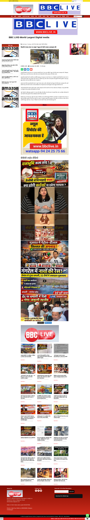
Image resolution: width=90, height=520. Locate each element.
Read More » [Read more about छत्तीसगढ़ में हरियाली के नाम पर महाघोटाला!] (23, 441)
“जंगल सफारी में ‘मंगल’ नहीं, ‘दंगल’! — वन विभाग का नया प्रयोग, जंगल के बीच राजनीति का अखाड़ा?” (28, 377)
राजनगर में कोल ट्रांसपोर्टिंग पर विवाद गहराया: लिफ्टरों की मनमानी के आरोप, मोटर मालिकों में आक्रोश (44, 356)
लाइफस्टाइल (52, 16)
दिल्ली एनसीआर (44, 44)
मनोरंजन (32, 16)
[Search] (83, 16)
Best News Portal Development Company (50, 516)
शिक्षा (48, 16)
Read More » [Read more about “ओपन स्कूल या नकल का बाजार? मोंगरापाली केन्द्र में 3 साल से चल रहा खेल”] (56, 359)
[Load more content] (40, 323)
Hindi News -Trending (26, 44)
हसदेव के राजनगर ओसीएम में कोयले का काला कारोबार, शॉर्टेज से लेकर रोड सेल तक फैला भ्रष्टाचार (44, 459)
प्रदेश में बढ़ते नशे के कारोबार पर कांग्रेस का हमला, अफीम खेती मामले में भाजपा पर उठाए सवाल (28, 397)
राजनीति (39, 16)
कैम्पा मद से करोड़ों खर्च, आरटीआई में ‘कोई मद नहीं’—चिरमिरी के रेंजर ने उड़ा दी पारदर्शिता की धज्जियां (44, 439)
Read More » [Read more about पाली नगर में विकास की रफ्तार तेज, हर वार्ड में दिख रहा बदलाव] (56, 420)
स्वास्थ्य (44, 16)
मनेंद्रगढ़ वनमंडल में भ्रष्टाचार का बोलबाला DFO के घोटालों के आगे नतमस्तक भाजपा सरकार (61, 459)
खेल (36, 16)
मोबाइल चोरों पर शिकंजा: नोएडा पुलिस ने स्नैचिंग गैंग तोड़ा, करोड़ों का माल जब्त (10, 66)
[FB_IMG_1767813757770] (44, 154)
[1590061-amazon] (10, 56)
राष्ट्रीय (15, 16)
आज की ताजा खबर (25, 16)
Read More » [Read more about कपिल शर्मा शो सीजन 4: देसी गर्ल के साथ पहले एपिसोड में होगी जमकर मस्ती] (56, 484)
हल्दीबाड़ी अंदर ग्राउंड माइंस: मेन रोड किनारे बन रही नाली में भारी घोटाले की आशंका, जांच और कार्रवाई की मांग (61, 439)
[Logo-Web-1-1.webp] (40, 341)
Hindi (74, 1)
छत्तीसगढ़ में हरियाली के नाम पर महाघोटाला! (28, 437)
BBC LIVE (61, 516)
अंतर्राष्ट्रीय (19, 16)
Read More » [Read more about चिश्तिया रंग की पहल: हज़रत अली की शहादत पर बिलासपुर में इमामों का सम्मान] (56, 380)
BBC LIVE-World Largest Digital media (29, 37)
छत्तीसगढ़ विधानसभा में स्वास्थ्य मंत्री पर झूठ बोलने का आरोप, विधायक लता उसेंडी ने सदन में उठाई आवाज (44, 377)
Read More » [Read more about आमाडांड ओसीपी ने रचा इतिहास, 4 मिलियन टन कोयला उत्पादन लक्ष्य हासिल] (23, 359)
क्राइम (57, 16)
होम (12, 16)
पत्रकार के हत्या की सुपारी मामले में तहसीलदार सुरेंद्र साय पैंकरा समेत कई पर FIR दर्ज (10, 60)
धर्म (60, 16)
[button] (22, 69)
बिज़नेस (63, 16)
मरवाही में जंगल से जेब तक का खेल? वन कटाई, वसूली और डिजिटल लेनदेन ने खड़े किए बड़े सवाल (60, 397)
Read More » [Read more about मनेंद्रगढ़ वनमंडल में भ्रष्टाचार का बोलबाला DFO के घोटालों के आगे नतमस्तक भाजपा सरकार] (56, 463)
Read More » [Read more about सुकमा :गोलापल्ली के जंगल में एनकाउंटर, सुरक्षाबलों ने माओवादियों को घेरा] (23, 484)
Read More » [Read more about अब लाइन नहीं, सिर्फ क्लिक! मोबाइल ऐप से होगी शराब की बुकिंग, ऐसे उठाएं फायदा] (39, 484)
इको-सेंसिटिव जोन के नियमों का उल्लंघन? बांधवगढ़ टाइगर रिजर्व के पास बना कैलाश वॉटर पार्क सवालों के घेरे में (44, 397)
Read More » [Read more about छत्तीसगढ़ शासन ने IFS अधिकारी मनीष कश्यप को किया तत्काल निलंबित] (39, 420)
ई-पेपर (67, 16)
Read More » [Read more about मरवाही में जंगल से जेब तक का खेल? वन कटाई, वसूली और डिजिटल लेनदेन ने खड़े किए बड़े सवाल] (56, 401)
